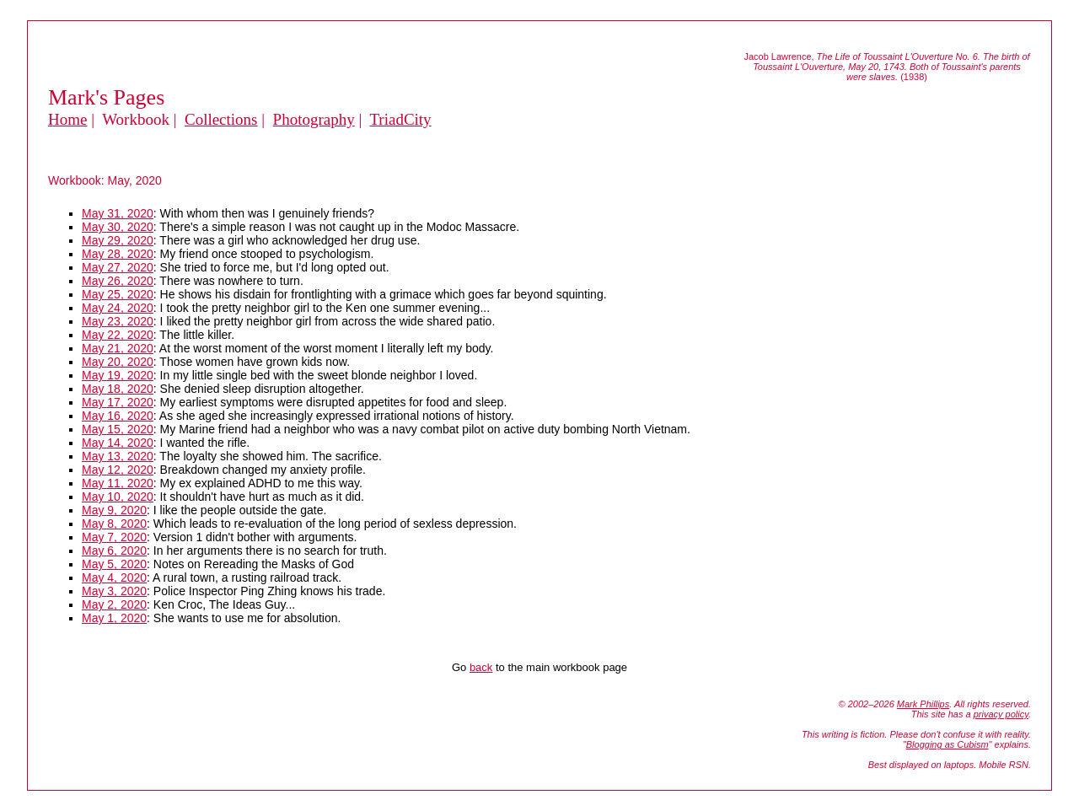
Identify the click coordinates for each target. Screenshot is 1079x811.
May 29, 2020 (117, 240)
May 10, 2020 (117, 496)
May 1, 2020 (114, 618)
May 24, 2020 (117, 307)
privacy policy (1001, 714)
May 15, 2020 (117, 429)
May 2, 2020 (114, 604)
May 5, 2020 (114, 564)
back (481, 667)
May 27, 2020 (117, 267)
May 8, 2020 (114, 523)
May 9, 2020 (114, 510)
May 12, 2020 (117, 469)
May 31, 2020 (117, 213)
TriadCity (400, 119)
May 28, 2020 (117, 253)
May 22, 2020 (117, 334)
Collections (221, 119)
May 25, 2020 (117, 294)
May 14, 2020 (117, 442)
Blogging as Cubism (947, 744)
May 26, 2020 (117, 280)
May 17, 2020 (117, 402)
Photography (314, 119)
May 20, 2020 (117, 361)
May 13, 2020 (117, 456)
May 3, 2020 (114, 591)
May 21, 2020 (117, 348)
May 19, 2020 (117, 375)
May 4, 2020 (114, 577)
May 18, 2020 (117, 388)
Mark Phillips (923, 704)
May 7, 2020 (114, 537)
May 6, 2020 (114, 550)
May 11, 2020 (117, 483)
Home (67, 119)
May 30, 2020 (117, 227)
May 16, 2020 (117, 415)
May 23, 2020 (117, 321)
